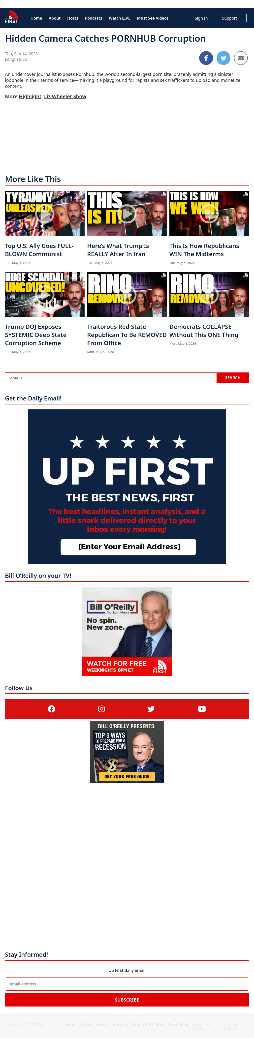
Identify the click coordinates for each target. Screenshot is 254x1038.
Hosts (72, 18)
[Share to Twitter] (223, 58)
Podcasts (93, 18)
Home (36, 18)
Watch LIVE (119, 18)
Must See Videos (153, 18)
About (55, 18)
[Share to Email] (241, 58)
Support (229, 18)
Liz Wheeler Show (65, 96)
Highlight (30, 96)
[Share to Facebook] (206, 58)
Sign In (201, 18)
